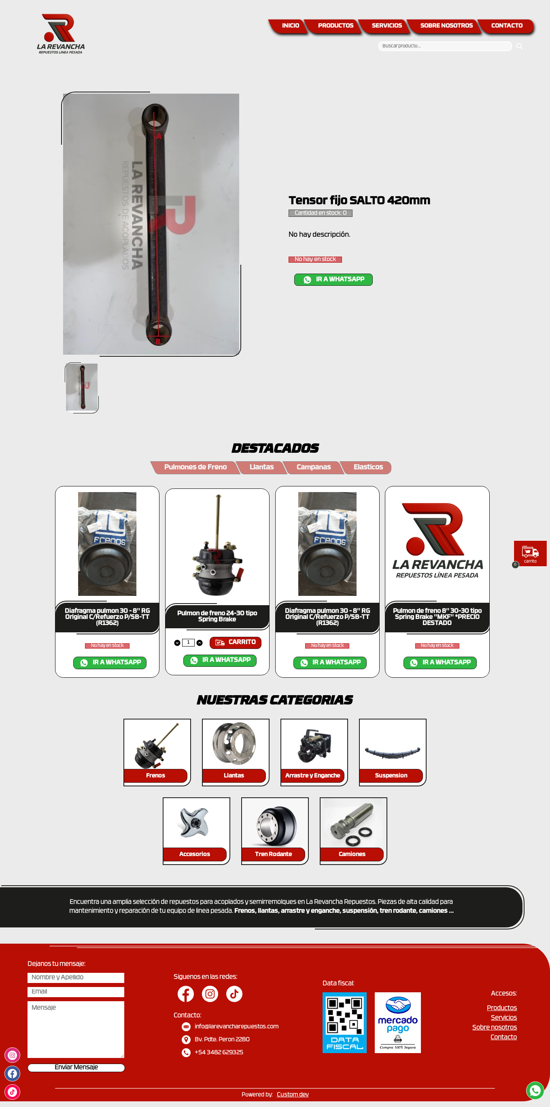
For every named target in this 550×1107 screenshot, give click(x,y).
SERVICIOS (387, 26)
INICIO (290, 26)
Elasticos (368, 468)
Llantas (262, 468)
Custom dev (293, 1095)
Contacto (504, 1038)
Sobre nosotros (494, 1028)
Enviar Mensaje (76, 1068)
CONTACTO (506, 26)
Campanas (314, 468)
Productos (502, 1009)
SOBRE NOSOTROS (446, 26)
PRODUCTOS (335, 26)
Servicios (504, 1018)
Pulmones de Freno (195, 468)
